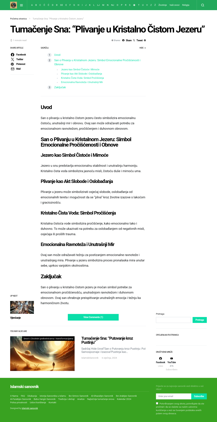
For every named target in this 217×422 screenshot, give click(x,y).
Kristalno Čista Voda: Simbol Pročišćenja (82, 78)
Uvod (57, 54)
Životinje (163, 5)
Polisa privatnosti (18, 402)
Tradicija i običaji (66, 399)
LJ (98, 5)
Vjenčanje (15, 317)
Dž (61, 5)
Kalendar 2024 (124, 399)
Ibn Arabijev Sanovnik (126, 396)
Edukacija (32, 396)
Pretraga (160, 314)
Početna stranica (18, 18)
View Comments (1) (93, 317)
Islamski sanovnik (30, 408)
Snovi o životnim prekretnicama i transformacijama (48, 338)
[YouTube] (171, 364)
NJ (112, 5)
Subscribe (199, 396)
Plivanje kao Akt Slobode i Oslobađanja (81, 73)
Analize (80, 399)
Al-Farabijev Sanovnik (20, 399)
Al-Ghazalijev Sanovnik (102, 396)
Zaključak (60, 87)
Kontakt (52, 402)
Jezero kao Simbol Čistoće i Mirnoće (80, 69)
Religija (185, 5)
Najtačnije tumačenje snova (100, 399)
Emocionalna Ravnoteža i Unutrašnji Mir (82, 82)
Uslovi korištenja (38, 402)
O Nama (14, 396)
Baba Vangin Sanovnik (44, 399)
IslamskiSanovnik (89, 358)
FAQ (23, 396)
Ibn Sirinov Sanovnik (78, 396)
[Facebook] (160, 364)
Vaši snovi (175, 5)
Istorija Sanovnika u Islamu (53, 396)
